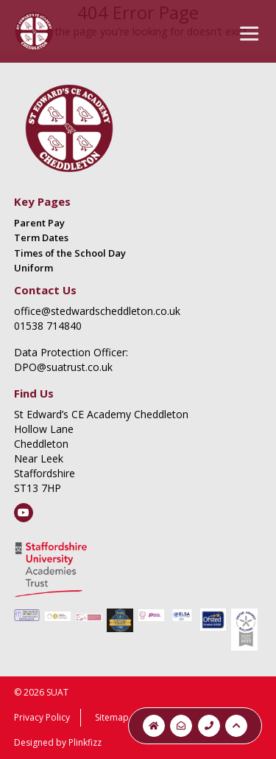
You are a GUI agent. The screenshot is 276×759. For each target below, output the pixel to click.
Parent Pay (39, 222)
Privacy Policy (42, 717)
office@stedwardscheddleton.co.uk (97, 311)
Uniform (33, 267)
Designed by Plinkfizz (58, 742)
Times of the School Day (70, 253)
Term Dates (41, 237)
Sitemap (112, 717)
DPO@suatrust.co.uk (63, 367)
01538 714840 (48, 326)
